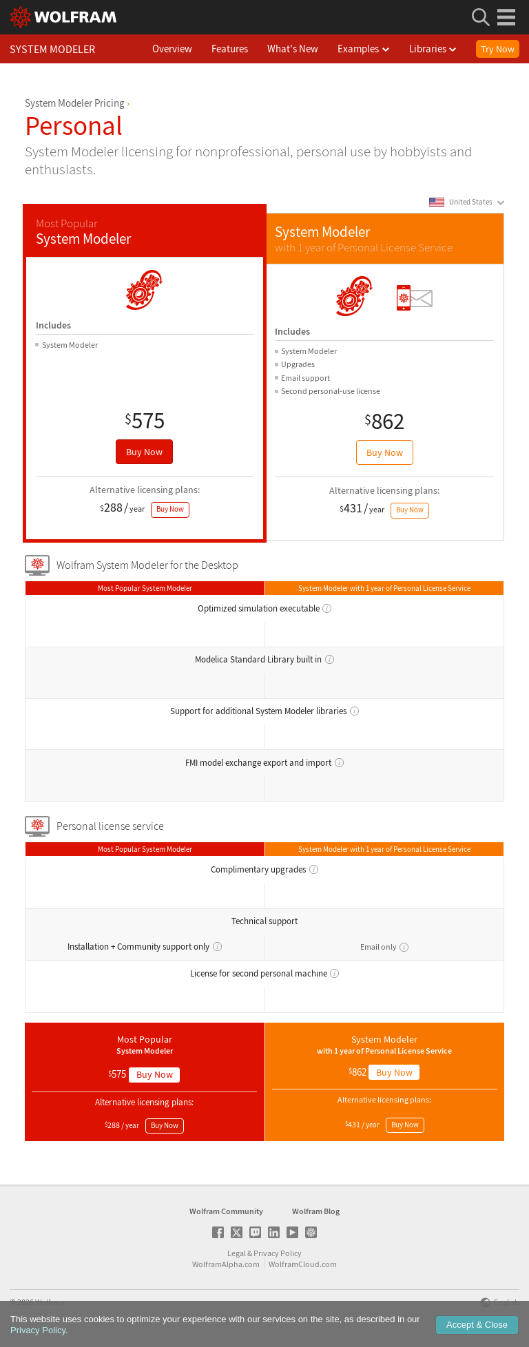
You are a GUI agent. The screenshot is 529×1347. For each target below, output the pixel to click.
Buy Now (144, 452)
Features (245, 48)
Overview (188, 48)
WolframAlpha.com (226, 1264)
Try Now (498, 49)
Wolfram (50, 1302)
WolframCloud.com (303, 1264)
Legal (236, 1253)
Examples (379, 48)
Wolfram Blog (316, 1211)
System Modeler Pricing (75, 102)
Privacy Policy (277, 1253)
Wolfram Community (226, 1211)
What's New (308, 48)
